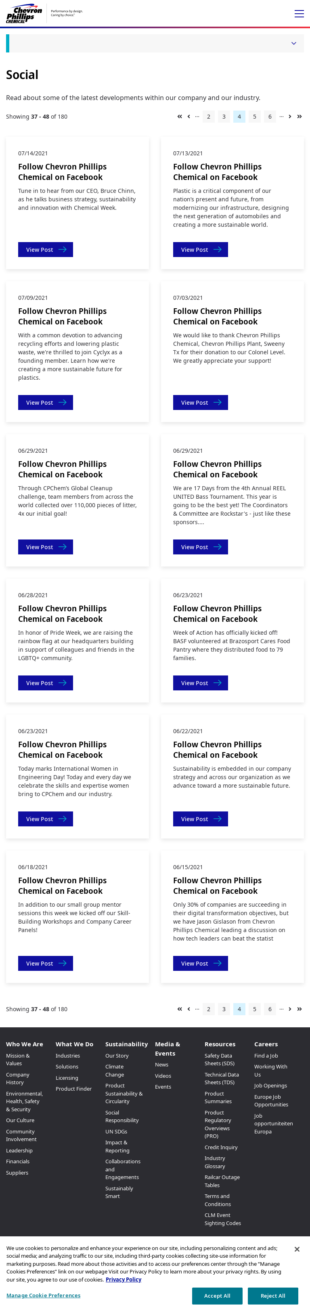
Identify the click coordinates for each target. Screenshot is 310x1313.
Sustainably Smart (119, 1192)
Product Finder (74, 1088)
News (161, 1064)
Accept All (217, 1295)
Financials (17, 1161)
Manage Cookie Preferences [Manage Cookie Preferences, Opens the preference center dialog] (43, 1295)
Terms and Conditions (218, 1200)
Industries (68, 1055)
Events (163, 1086)
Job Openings (270, 1085)
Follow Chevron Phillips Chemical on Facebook (62, 171)
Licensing (67, 1077)
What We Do (74, 1044)
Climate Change (114, 1070)
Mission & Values (18, 1059)
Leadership (19, 1150)
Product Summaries (218, 1097)
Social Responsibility (122, 1116)
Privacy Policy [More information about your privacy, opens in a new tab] (123, 1279)
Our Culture (20, 1120)
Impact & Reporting (117, 1146)
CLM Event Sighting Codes (223, 1219)
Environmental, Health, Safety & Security (24, 1101)
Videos (163, 1075)
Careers (266, 1044)
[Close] (297, 1249)
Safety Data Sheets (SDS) (220, 1059)
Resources (220, 1044)
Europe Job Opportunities (271, 1100)
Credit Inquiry (221, 1147)
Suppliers (17, 1172)
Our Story (117, 1055)
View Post (39, 249)
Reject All (273, 1295)
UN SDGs (116, 1131)
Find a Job (266, 1055)
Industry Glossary (215, 1162)
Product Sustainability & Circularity (124, 1093)
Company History (17, 1078)
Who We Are (24, 1044)
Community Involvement (21, 1135)
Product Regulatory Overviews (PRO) (218, 1124)
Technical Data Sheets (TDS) (222, 1078)
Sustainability (126, 1044)
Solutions (67, 1066)
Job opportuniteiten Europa (273, 1123)
